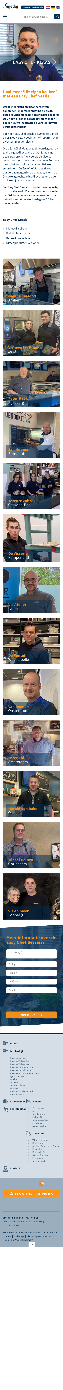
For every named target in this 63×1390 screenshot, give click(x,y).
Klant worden (50, 1232)
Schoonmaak (38, 1161)
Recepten (37, 1149)
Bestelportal (18, 1108)
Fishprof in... (38, 1117)
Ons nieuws (38, 1108)
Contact (15, 1168)
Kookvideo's (38, 1152)
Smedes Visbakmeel (20, 1064)
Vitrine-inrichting (40, 1140)
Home (13, 1043)
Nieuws (37, 1101)
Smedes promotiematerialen (24, 1073)
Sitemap (19, 1236)
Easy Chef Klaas (31, 62)
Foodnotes (38, 1123)
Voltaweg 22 (32, 1217)
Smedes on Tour (40, 1120)
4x (33, 1111)
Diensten (38, 1133)
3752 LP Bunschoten (14, 1221)
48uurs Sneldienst (41, 1155)
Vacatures (15, 1088)
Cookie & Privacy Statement (19, 1239)
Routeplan (37, 1158)
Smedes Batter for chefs (33, 7)
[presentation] (31, 1002)
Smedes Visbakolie (19, 1061)
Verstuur (28, 1014)
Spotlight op (38, 1114)
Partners (14, 1082)
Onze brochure (17, 1085)
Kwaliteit (14, 1079)
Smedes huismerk (19, 1058)
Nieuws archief (39, 1126)
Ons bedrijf (16, 1051)
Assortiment (17, 1101)
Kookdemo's (38, 1143)
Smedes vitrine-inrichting (22, 1067)
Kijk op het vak (17, 1076)
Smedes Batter (17, 1094)
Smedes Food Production (22, 1091)
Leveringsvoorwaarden (40, 1236)
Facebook (21, 1183)
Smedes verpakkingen (21, 1070)
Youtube (31, 1183)
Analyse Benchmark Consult (46, 1146)
